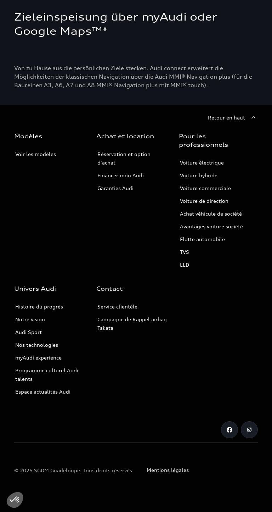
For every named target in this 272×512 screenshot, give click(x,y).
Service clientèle (117, 307)
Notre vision (30, 319)
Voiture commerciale (205, 188)
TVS (184, 252)
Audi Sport (28, 332)
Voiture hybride (198, 175)
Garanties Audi (115, 188)
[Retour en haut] (233, 117)
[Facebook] (229, 429)
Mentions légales (168, 470)
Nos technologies (36, 345)
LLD (184, 265)
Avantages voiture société (211, 226)
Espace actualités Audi (42, 392)
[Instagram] (249, 429)
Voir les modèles (35, 154)
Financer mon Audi (120, 175)
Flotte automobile (202, 239)
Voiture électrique (202, 163)
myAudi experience (38, 358)
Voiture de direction (204, 201)
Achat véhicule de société (211, 214)
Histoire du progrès (39, 307)
